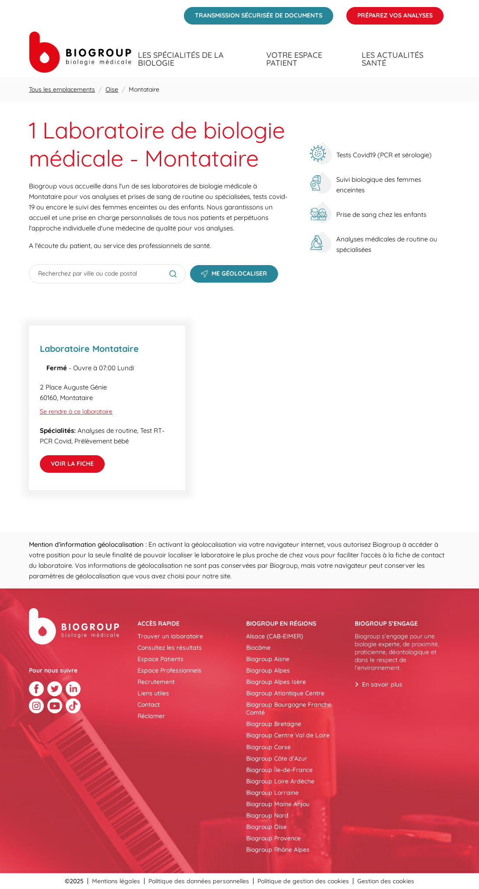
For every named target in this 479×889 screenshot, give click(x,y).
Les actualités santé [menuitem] (392, 59)
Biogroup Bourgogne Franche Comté (288, 708)
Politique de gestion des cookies (303, 881)
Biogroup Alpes (268, 670)
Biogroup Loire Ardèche (280, 781)
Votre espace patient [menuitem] (294, 59)
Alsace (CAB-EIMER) (274, 636)
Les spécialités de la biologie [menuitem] (181, 59)
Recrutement (156, 682)
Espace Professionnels (169, 670)
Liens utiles (153, 693)
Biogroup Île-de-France (279, 770)
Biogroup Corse (268, 747)
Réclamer (151, 716)
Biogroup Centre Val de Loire (288, 735)
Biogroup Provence (273, 838)
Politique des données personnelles (198, 881)
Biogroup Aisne (267, 659)
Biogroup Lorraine (272, 793)
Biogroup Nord (267, 815)
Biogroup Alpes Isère (276, 682)
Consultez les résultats (169, 648)
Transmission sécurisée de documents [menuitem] (253, 13)
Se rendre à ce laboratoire (76, 411)
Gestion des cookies (385, 881)
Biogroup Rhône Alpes (278, 850)
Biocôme (258, 648)
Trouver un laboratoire (170, 636)
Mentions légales (116, 881)
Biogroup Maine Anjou (278, 804)
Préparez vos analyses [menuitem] (389, 13)
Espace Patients (160, 659)
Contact (148, 704)
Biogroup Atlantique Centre (285, 693)
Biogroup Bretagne (273, 724)
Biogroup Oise (266, 827)
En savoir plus (382, 684)
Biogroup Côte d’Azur (276, 758)
